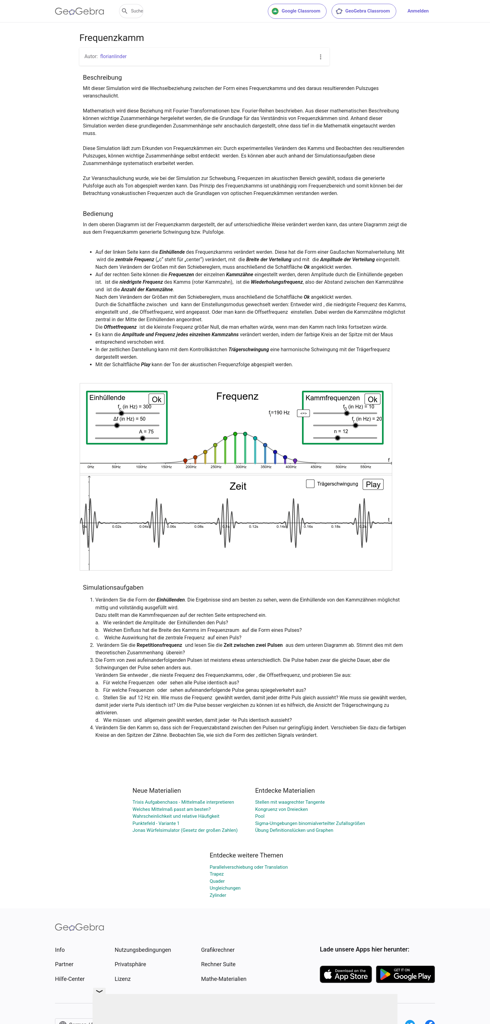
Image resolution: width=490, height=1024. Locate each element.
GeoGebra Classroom (362, 11)
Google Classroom (296, 11)
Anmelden (418, 11)
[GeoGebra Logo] (79, 11)
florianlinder (113, 56)
